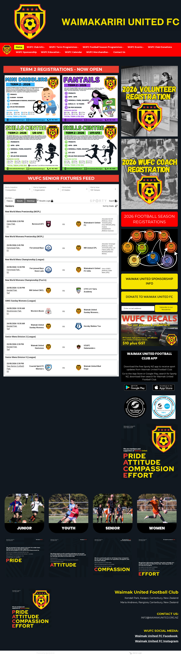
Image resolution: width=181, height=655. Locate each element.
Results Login (46, 207)
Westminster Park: (14, 317)
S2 (8, 278)
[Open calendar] (18, 200)
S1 (8, 233)
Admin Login (135, 653)
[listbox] (18, 190)
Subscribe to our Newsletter (166, 308)
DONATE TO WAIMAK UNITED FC (149, 297)
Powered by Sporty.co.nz (46, 653)
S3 (8, 377)
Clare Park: (11, 230)
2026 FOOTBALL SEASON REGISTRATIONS (149, 219)
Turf (8, 299)
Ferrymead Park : (13, 254)
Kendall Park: (12, 296)
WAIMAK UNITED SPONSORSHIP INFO (149, 281)
